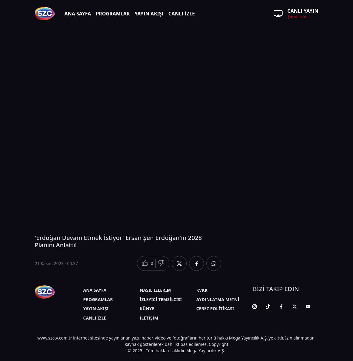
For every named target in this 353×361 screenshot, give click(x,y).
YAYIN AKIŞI (149, 13)
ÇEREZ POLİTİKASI (215, 308)
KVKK (202, 290)
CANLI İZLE (181, 13)
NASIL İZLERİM (155, 290)
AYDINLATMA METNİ (217, 299)
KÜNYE (147, 308)
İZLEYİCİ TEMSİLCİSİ (161, 299)
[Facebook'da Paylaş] (196, 263)
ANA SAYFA (78, 13)
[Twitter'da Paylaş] (179, 263)
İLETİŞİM (149, 318)
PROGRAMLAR (113, 13)
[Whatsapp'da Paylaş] (213, 263)
